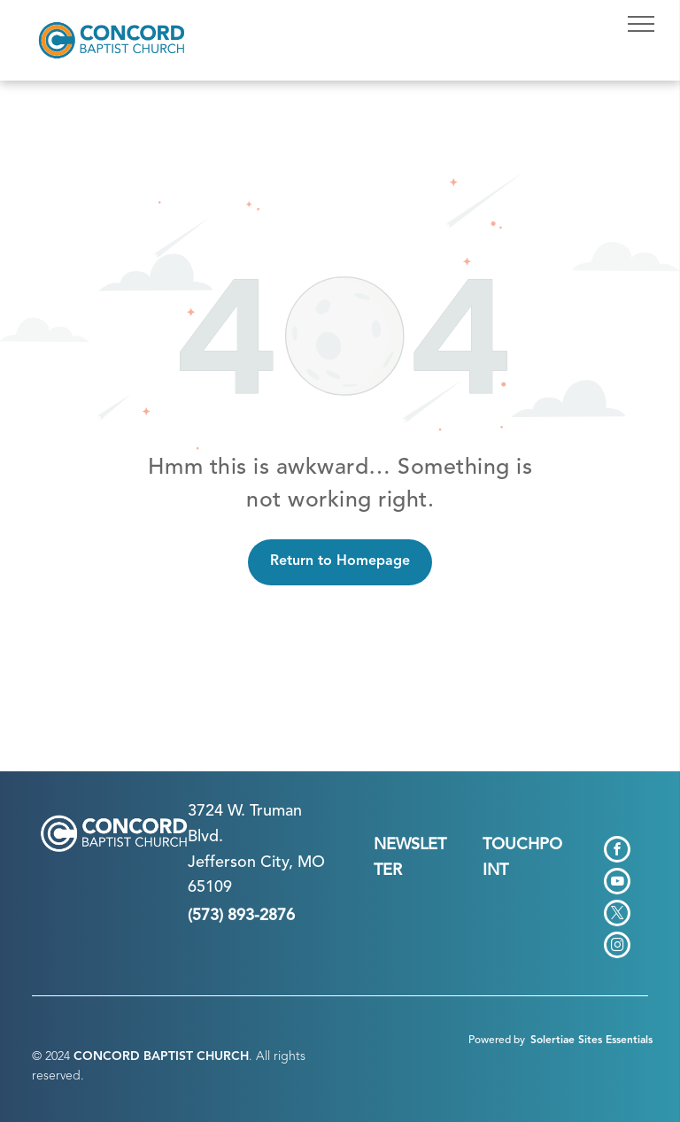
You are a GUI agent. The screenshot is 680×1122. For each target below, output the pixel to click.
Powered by (496, 1040)
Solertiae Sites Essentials (591, 1040)
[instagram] (617, 947)
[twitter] (617, 915)
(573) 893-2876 (241, 916)
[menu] (641, 24)
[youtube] (617, 883)
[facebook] (617, 851)
